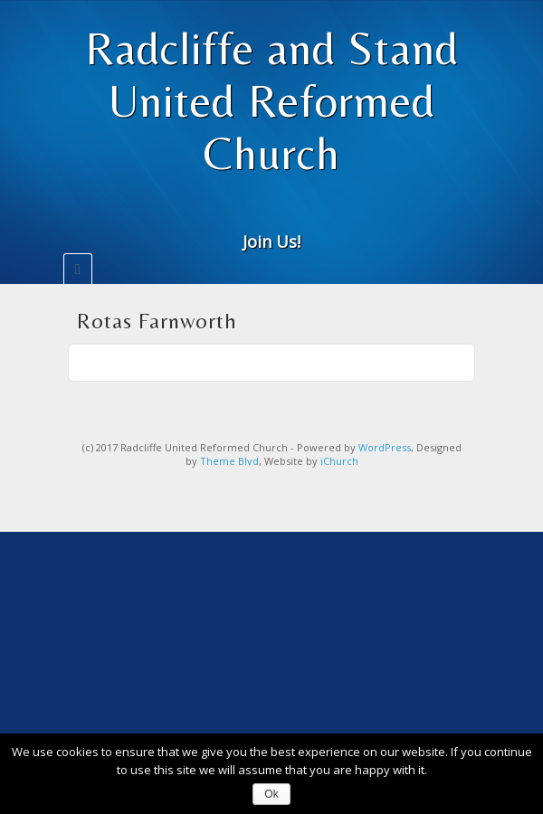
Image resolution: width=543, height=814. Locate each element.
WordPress (384, 447)
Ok (271, 794)
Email (247, 214)
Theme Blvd (229, 461)
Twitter (296, 214)
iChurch (339, 461)
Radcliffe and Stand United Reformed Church (272, 100)
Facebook (272, 214)
